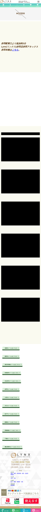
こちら (15, 50)
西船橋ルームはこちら (12, 430)
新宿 (15, 473)
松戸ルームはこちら (12, 413)
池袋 (12, 473)
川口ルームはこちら (12, 405)
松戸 (12, 481)
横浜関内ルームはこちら (13, 446)
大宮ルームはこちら (12, 397)
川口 (15, 478)
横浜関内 (13, 485)
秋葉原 (12, 474)
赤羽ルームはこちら (12, 389)
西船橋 (18, 481)
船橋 (15, 481)
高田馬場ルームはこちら (13, 364)
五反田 (26, 473)
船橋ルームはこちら (12, 422)
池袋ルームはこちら (12, 348)
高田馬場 (19, 473)
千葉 (22, 481)
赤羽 (23, 473)
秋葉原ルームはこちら (12, 372)
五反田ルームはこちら (12, 381)
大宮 (12, 478)
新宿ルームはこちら (12, 356)
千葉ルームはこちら (12, 438)
